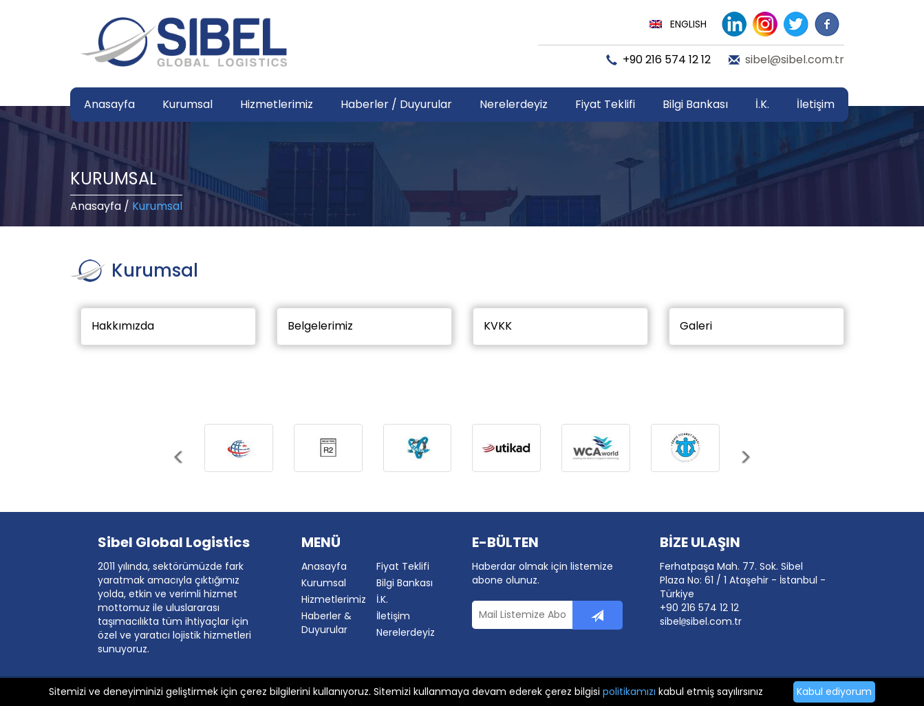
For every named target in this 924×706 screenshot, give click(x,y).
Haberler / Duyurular (396, 104)
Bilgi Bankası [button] (695, 104)
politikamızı (629, 691)
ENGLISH (688, 24)
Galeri (696, 326)
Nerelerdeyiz (514, 104)
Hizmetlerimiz (333, 599)
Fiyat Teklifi (605, 104)
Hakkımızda (123, 326)
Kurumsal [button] (187, 104)
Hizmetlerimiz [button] (276, 104)
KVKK (498, 326)
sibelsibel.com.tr (701, 621)
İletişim (816, 104)
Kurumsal (323, 583)
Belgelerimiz (320, 326)
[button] (179, 467)
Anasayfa (109, 104)
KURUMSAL (113, 178)
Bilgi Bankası (404, 583)
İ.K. (762, 104)
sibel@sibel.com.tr (794, 59)
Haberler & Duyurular (326, 623)
